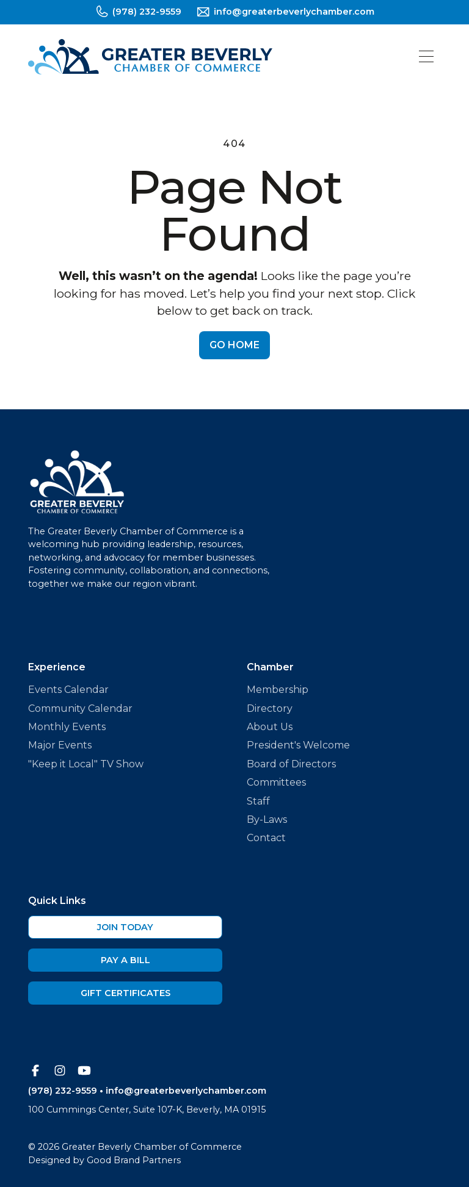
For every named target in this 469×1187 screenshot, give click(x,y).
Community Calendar (80, 708)
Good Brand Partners (134, 1160)
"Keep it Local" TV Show (86, 764)
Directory (270, 708)
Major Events (60, 745)
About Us (270, 727)
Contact (266, 838)
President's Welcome (298, 745)
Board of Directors (291, 764)
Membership (277, 689)
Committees (276, 782)
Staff (258, 801)
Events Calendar (68, 689)
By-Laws (267, 819)
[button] (426, 56)
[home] (150, 56)
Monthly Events (67, 727)
